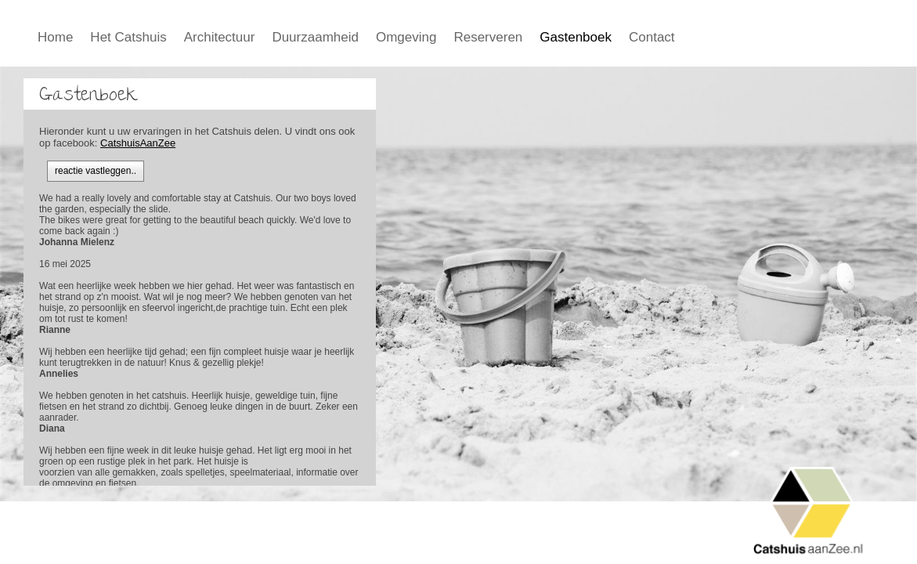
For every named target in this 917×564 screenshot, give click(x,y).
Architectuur (219, 37)
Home (55, 37)
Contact (652, 37)
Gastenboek (576, 37)
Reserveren (487, 37)
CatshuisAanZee (137, 143)
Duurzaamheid (315, 37)
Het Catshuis (128, 37)
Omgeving (406, 37)
